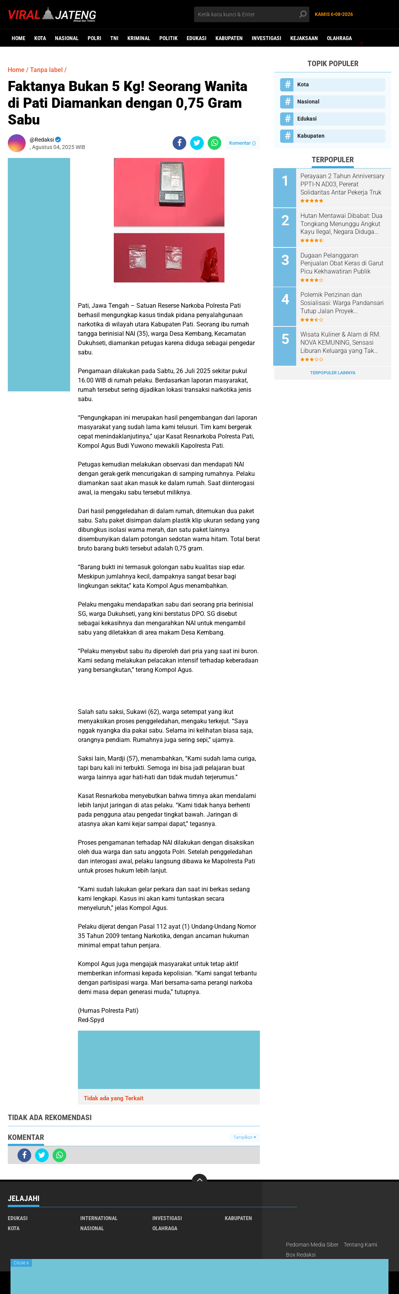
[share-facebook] (179, 143)
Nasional (67, 38)
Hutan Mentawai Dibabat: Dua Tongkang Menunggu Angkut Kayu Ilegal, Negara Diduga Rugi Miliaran (343, 224)
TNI (114, 38)
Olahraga (339, 38)
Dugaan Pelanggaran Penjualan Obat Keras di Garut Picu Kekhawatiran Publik (343, 263)
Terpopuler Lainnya (332, 371)
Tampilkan (244, 1137)
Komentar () (242, 143)
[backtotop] (199, 1181)
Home (18, 38)
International (99, 1218)
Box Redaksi (301, 1255)
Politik (168, 38)
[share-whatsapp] (214, 143)
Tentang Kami (360, 1244)
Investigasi (266, 38)
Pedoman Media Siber (312, 1244)
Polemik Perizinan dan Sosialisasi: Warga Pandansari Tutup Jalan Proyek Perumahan (343, 302)
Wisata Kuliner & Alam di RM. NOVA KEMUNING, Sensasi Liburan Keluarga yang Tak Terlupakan (342, 342)
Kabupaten (229, 38)
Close (21, 1263)
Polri (94, 38)
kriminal (138, 38)
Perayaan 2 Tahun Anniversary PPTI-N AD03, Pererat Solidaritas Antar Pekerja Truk (337, 184)
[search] (251, 14)
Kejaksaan (304, 38)
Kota (40, 38)
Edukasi (197, 38)
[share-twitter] (197, 143)
